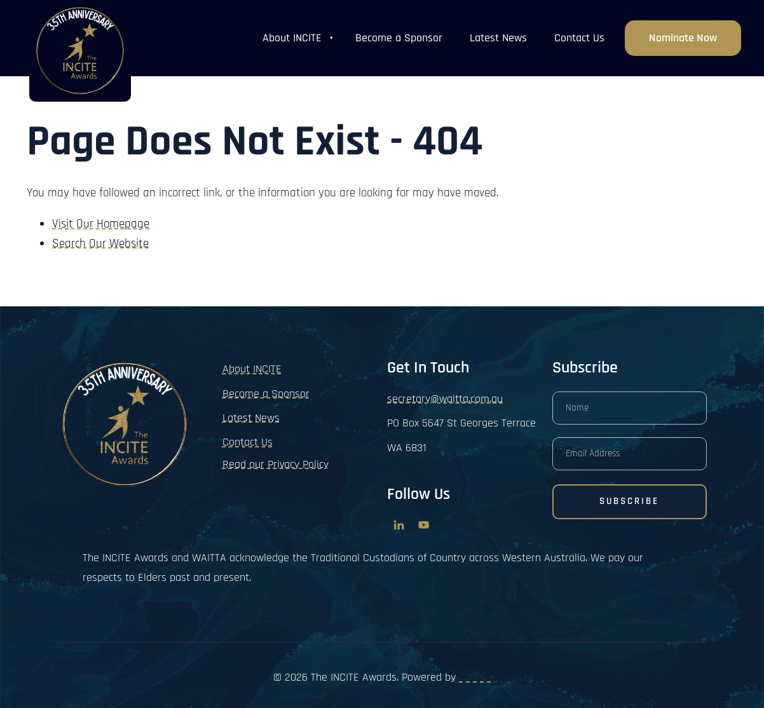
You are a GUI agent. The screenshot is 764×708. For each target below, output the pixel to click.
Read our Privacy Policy (275, 464)
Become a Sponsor (398, 38)
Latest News (498, 38)
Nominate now (683, 30)
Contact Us (579, 38)
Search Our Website (100, 244)
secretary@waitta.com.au (445, 398)
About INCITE (292, 38)
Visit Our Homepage (100, 224)
